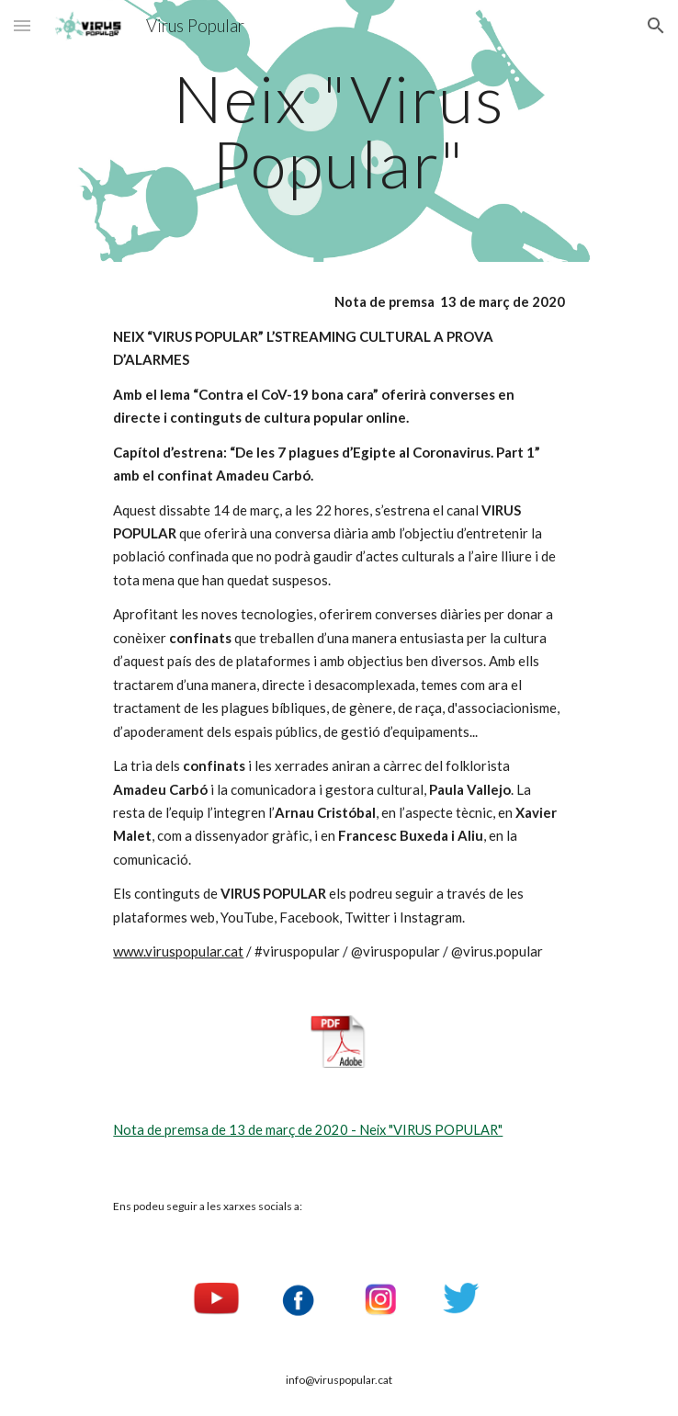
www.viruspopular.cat (178, 951)
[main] (338, 131)
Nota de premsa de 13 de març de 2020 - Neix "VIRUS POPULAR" (308, 1130)
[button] (22, 25)
